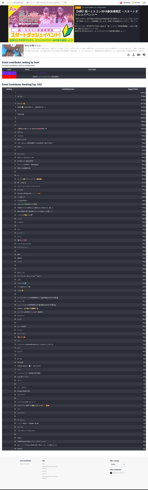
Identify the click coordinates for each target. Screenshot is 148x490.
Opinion (44, 473)
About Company (24, 464)
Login (144, 2)
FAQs (43, 464)
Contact (44, 471)
